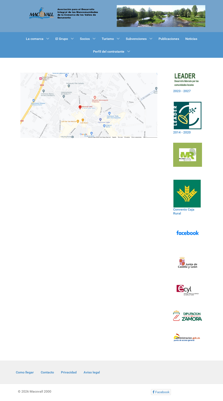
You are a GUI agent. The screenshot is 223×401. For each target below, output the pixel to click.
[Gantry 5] (161, 16)
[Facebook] (187, 235)
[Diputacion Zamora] (187, 318)
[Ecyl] (187, 292)
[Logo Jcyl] (187, 265)
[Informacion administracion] (187, 340)
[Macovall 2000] (62, 13)
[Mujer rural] (187, 157)
